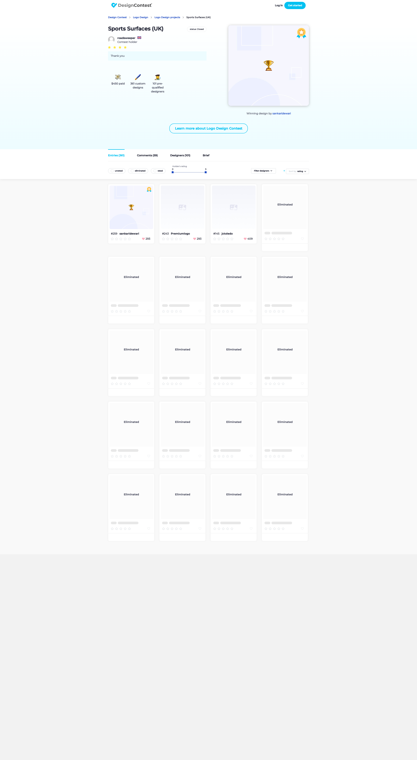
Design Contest (117, 17)
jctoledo (227, 233)
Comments (147, 155)
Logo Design (140, 17)
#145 (216, 233)
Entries (116, 155)
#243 (165, 233)
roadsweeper (126, 38)
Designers (180, 155)
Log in (279, 5)
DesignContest (131, 5)
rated (160, 171)
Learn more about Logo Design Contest (208, 128)
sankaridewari (281, 113)
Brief (206, 155)
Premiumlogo (180, 233)
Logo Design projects (167, 17)
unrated (119, 171)
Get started (295, 5)
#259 (114, 233)
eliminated (140, 171)
